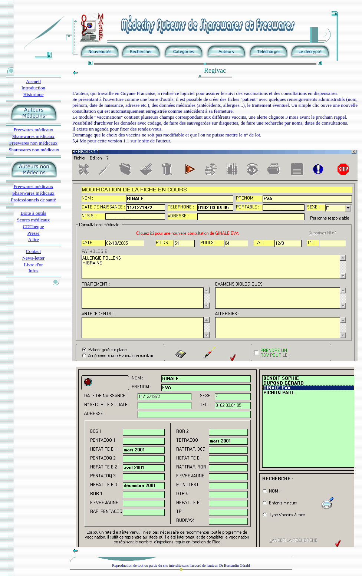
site (145, 141)
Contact (33, 251)
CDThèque (33, 226)
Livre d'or (33, 264)
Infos (34, 270)
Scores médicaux (33, 220)
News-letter (33, 258)
